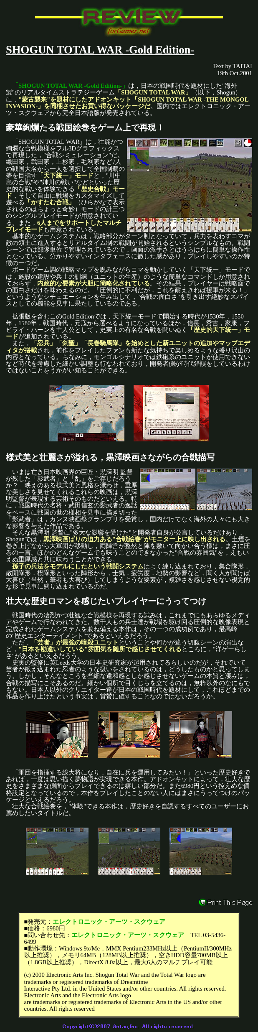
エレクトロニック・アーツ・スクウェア (109, 921)
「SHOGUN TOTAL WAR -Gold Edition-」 (70, 85)
